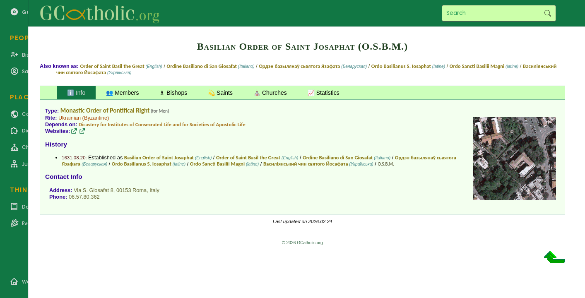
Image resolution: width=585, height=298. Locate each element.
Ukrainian (69, 118)
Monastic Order (80, 110)
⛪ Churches (270, 92)
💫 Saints (220, 92)
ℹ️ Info (76, 92)
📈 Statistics (323, 92)
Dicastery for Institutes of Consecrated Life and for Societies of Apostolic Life (162, 124)
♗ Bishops (173, 92)
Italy (154, 190)
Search (547, 13)
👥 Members (122, 92)
